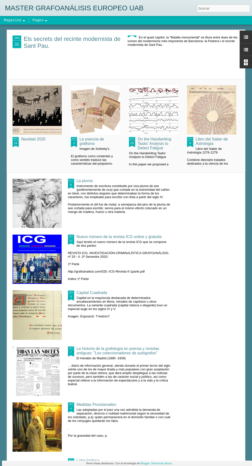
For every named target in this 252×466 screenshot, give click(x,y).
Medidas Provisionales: (97, 404)
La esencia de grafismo (91, 141)
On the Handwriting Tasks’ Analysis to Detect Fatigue (154, 143)
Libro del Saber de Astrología (212, 141)
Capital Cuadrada (92, 293)
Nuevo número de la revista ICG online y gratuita (119, 237)
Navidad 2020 (33, 139)
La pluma (85, 181)
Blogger (145, 463)
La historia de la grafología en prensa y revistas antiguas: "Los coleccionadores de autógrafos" (118, 350)
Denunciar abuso (161, 463)
